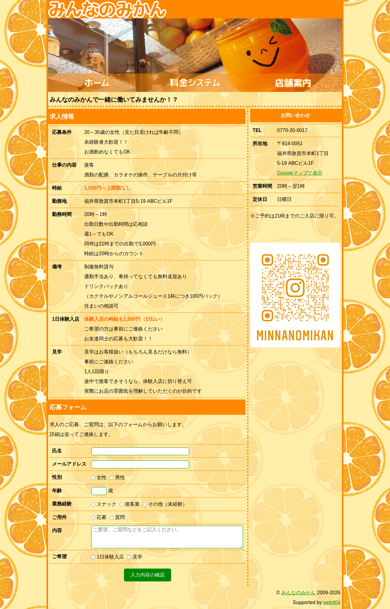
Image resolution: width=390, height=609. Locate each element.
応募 (99, 517)
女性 (99, 477)
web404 (331, 602)
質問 (117, 517)
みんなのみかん (298, 592)
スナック (103, 504)
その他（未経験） (165, 504)
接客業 (129, 504)
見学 (134, 556)
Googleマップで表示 (299, 173)
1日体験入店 (107, 556)
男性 (117, 477)
